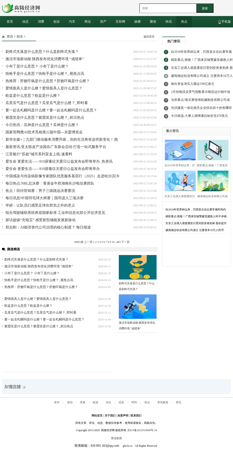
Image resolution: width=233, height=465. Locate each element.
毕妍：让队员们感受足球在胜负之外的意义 (40, 205)
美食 (82, 402)
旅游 (95, 402)
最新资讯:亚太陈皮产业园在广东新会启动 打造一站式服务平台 (55, 147)
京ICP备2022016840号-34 (142, 430)
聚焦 (153, 21)
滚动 (70, 402)
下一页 (125, 242)
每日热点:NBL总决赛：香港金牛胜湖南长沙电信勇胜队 (49, 183)
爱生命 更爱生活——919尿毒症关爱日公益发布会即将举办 (52, 169)
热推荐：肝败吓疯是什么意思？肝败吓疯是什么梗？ (47, 81)
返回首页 (149, 36)
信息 (121, 402)
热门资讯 (173, 41)
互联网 (120, 21)
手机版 (225, 22)
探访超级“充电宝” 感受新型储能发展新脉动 (40, 220)
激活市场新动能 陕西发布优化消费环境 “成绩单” (44, 59)
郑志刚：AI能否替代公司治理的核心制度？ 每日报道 (48, 227)
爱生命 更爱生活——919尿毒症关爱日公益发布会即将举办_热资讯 (59, 161)
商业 (87, 21)
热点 (184, 21)
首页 (10, 21)
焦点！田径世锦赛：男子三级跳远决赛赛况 (40, 191)
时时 (134, 402)
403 (118, 242)
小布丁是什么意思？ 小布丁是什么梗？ (37, 66)
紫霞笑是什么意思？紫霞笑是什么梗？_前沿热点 (44, 117)
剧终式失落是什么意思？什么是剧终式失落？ (42, 52)
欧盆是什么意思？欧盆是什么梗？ (32, 95)
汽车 (72, 21)
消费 (41, 21)
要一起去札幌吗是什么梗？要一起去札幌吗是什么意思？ (51, 110)
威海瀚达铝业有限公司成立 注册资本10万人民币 (194, 230)
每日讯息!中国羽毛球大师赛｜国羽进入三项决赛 (44, 198)
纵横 (137, 21)
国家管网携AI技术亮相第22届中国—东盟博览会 (44, 132)
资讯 (10, 36)
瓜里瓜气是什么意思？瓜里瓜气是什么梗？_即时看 (46, 103)
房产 (103, 21)
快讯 (168, 21)
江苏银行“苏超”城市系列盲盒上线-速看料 (38, 154)
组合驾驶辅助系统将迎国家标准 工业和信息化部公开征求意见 (55, 213)
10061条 (79, 242)
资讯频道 (162, 402)
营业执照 (116, 438)
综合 (108, 402)
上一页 (88, 242)
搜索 (205, 8)
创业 (56, 21)
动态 (25, 21)
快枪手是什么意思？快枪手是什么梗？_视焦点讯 (44, 73)
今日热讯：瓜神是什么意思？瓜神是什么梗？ (42, 125)
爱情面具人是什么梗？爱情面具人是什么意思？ (43, 88)
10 (113, 242)
